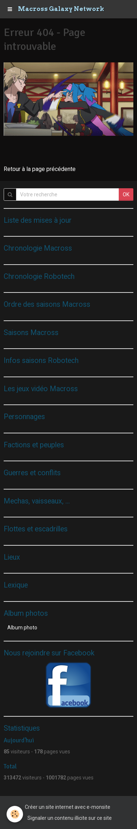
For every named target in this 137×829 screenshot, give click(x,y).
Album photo (22, 627)
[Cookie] (15, 814)
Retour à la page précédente (40, 169)
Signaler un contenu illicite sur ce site (69, 818)
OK (126, 194)
